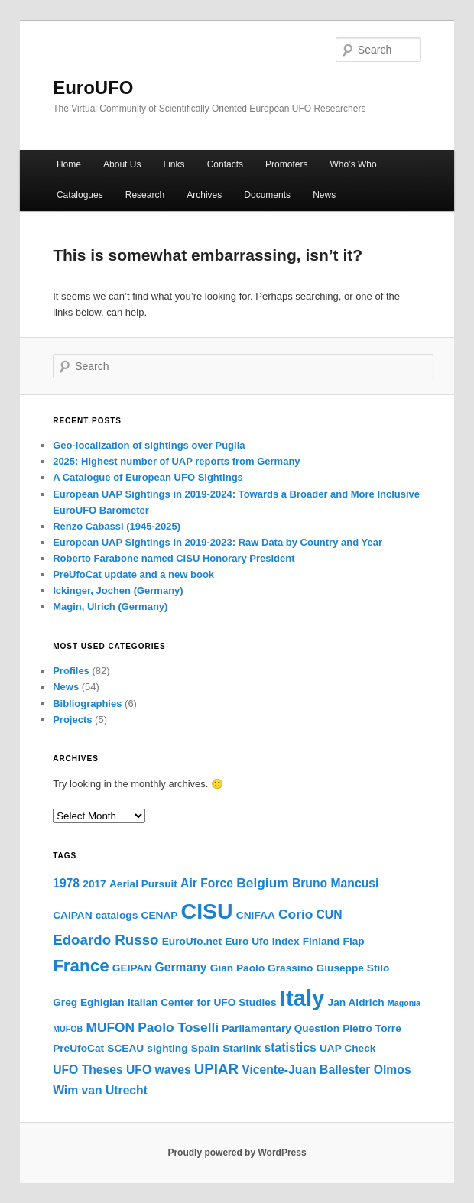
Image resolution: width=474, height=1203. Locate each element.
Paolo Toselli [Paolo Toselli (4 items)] (178, 1027)
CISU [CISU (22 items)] (207, 911)
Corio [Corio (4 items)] (295, 914)
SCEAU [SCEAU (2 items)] (125, 1048)
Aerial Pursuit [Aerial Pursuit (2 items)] (143, 884)
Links (174, 164)
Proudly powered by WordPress (236, 1152)
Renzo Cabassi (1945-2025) (116, 526)
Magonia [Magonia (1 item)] (404, 1002)
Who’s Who (353, 164)
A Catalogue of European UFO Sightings (148, 477)
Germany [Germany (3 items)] (181, 967)
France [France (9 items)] (81, 965)
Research (144, 195)
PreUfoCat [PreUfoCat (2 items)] (78, 1048)
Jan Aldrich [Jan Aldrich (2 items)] (356, 1002)
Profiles (71, 670)
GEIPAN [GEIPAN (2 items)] (131, 968)
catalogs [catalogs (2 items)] (117, 915)
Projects (72, 719)
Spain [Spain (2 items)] (205, 1048)
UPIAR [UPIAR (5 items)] (216, 1069)
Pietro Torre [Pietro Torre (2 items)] (372, 1028)
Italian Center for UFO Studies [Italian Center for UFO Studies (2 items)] (202, 1002)
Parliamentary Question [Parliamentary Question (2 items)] (280, 1028)
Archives (204, 195)
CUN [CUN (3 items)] (330, 914)
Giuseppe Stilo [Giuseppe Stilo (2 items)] (353, 968)
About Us (122, 164)
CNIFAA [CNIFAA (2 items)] (255, 915)
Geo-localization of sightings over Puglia (149, 445)
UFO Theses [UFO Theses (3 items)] (88, 1069)
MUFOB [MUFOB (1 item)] (68, 1028)
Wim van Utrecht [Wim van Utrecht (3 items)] (100, 1090)
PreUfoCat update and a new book (133, 574)
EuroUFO (93, 87)
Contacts (225, 164)
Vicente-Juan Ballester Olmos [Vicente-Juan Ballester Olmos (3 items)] (326, 1069)
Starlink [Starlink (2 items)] (241, 1048)
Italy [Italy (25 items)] (302, 997)
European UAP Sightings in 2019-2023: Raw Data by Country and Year (217, 542)
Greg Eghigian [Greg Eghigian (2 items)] (89, 1002)
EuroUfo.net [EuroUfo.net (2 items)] (192, 941)
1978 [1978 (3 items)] (66, 883)
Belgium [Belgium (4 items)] (262, 882)
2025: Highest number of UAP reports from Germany (176, 461)
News (324, 195)
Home (69, 164)
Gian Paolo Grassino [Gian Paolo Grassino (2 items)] (261, 968)
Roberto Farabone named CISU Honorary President (173, 558)
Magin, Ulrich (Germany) (110, 606)
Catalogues (80, 195)
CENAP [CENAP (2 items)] (159, 915)
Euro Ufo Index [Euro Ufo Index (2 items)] (262, 941)
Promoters (286, 164)
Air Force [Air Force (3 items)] (206, 883)
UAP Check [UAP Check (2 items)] (348, 1048)
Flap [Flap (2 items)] (354, 941)
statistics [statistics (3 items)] (291, 1047)
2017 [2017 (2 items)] (94, 884)
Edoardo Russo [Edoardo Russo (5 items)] (105, 940)
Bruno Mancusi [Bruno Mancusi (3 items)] (335, 883)
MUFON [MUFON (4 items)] (110, 1027)
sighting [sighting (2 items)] (167, 1048)
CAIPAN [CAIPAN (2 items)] (72, 915)
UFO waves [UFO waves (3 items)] (158, 1069)
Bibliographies (87, 703)
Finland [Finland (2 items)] (321, 941)
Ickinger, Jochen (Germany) (118, 590)
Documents (267, 195)
